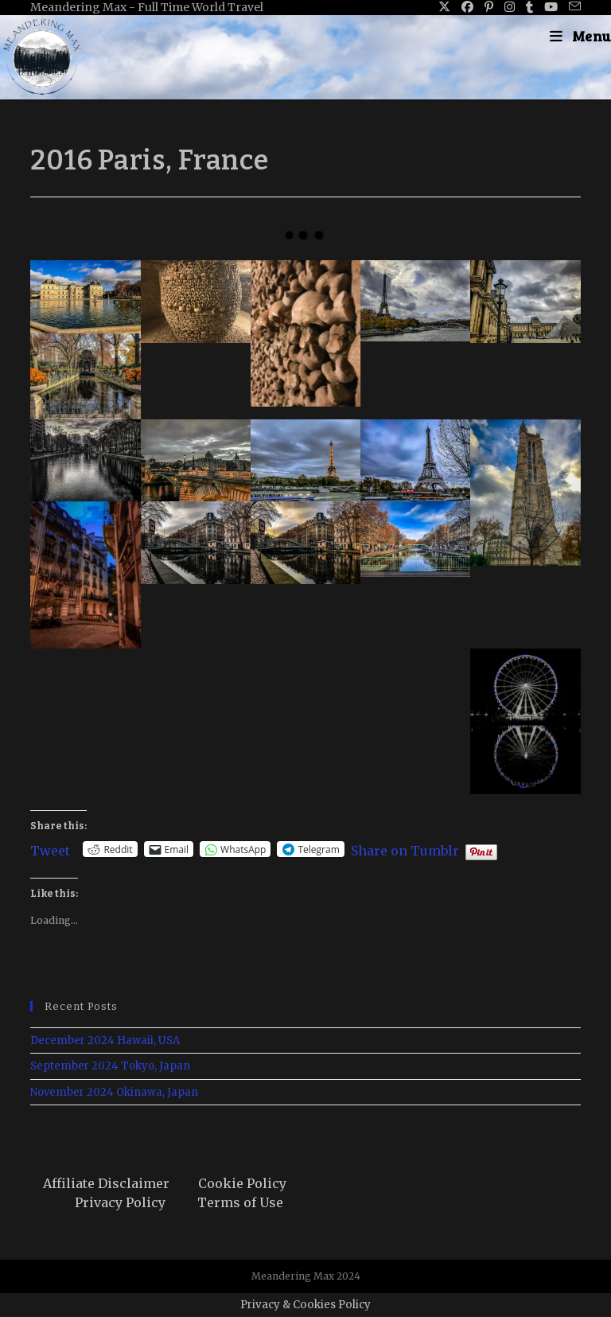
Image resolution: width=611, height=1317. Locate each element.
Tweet (50, 849)
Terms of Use (240, 1202)
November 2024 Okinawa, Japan (114, 1092)
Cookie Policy (242, 1183)
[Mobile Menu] (580, 35)
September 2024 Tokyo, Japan (110, 1066)
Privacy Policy (120, 1202)
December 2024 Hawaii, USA (105, 1040)
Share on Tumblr (405, 849)
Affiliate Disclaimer (106, 1183)
